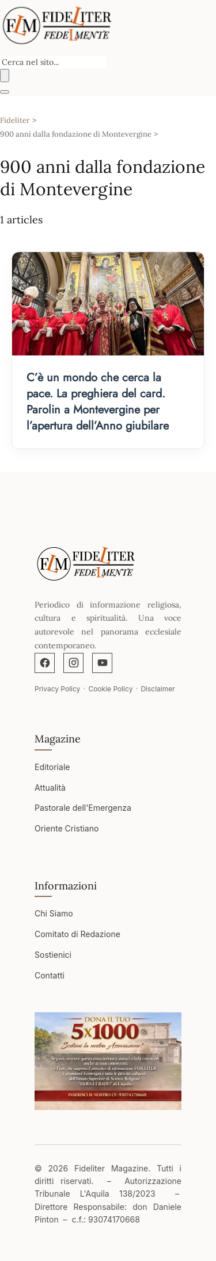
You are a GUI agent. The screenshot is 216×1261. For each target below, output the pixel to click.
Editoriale (52, 767)
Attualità (50, 787)
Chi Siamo (54, 913)
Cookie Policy (110, 688)
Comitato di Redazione (77, 934)
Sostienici (53, 955)
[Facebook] (45, 663)
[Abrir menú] (4, 92)
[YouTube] (102, 663)
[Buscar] (4, 75)
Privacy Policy (57, 688)
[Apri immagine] (108, 1061)
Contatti (50, 975)
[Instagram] (73, 663)
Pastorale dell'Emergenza (83, 808)
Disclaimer (158, 688)
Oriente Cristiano (66, 828)
